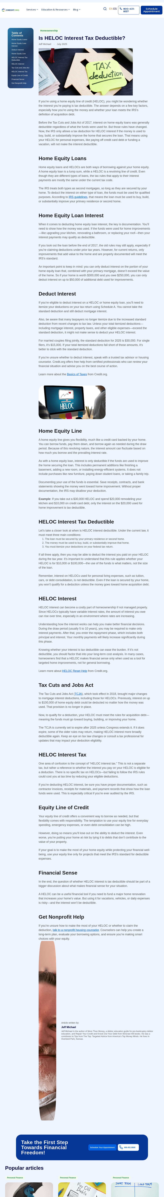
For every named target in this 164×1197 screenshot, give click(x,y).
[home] (10, 10)
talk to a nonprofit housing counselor (76, 930)
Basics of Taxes (77, 374)
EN (111, 9)
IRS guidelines (78, 197)
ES (115, 9)
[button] (32, 10)
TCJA (78, 693)
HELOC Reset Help (74, 671)
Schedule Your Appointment (102, 1147)
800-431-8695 (129, 1147)
